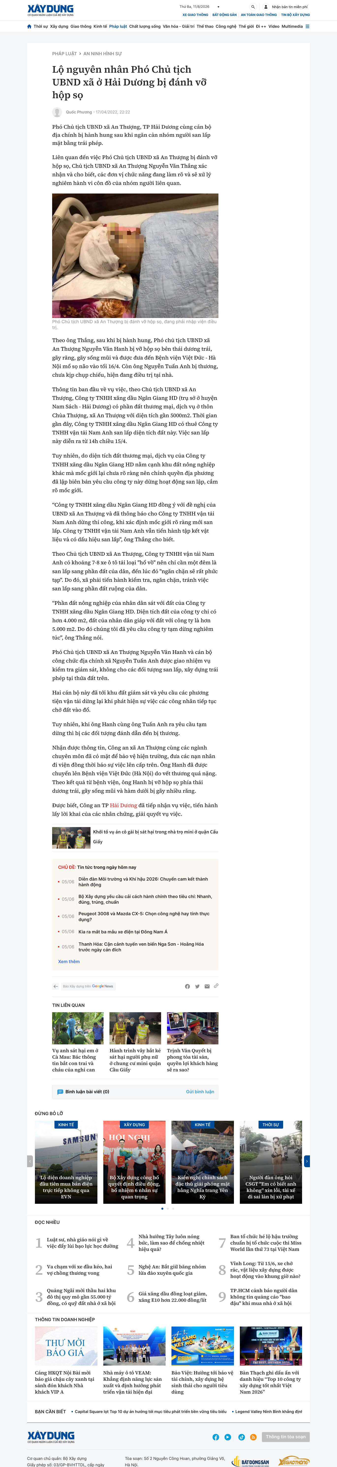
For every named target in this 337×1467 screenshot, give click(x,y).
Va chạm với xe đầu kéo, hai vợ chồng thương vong (79, 1269)
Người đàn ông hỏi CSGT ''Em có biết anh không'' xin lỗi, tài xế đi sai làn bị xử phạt (270, 1187)
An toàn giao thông (259, 15)
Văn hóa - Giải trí (178, 26)
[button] (162, 1209)
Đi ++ (261, 26)
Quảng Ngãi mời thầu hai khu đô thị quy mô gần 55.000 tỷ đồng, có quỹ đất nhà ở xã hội (81, 1296)
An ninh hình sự (102, 53)
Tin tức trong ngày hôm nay (107, 867)
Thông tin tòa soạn (286, 1436)
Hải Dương (123, 805)
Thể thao (205, 26)
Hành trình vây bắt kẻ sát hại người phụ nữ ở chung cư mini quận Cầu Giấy (135, 1060)
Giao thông (80, 26)
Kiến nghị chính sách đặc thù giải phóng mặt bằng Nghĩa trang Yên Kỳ (202, 1187)
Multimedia (292, 26)
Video (273, 26)
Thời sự (41, 26)
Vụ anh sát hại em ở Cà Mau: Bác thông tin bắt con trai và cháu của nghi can (75, 1060)
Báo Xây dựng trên (88, 986)
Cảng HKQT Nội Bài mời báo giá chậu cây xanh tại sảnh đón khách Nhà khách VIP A (64, 1382)
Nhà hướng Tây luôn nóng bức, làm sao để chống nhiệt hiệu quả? (171, 1242)
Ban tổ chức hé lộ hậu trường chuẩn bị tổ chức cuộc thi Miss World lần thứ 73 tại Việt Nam (266, 1242)
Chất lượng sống (145, 26)
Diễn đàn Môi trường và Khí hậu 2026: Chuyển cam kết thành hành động (143, 882)
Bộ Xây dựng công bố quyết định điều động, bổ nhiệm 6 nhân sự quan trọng (134, 1187)
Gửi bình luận (200, 1091)
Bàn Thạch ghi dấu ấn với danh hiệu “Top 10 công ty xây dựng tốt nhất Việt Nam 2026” (270, 1382)
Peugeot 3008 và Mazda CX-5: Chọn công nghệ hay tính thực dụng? (143, 916)
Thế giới (246, 26)
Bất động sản (225, 15)
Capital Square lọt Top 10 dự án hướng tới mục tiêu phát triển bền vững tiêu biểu (151, 1411)
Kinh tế (100, 26)
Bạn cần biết (50, 1411)
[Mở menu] (307, 26)
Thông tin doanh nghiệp (65, 1319)
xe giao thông (195, 15)
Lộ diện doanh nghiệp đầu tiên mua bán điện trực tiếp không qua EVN (66, 1187)
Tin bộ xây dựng (295, 15)
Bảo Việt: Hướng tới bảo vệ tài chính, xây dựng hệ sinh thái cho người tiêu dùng (202, 1382)
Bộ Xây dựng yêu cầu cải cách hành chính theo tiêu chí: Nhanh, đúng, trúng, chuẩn (145, 899)
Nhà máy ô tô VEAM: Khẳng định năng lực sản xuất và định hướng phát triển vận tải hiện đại (132, 1382)
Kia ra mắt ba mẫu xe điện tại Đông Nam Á (123, 932)
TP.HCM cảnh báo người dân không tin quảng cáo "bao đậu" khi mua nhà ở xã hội (263, 1296)
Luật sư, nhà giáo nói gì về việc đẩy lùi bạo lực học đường (82, 1242)
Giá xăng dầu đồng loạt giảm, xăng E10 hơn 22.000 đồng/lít (172, 1296)
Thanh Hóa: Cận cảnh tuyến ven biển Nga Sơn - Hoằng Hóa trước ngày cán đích (141, 947)
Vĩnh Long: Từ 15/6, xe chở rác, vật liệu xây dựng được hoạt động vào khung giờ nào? (265, 1269)
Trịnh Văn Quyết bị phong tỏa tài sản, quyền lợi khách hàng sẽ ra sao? (192, 1060)
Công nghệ (226, 26)
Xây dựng (59, 26)
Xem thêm (69, 961)
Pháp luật (118, 26)
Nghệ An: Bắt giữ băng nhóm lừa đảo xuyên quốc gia (172, 1269)
